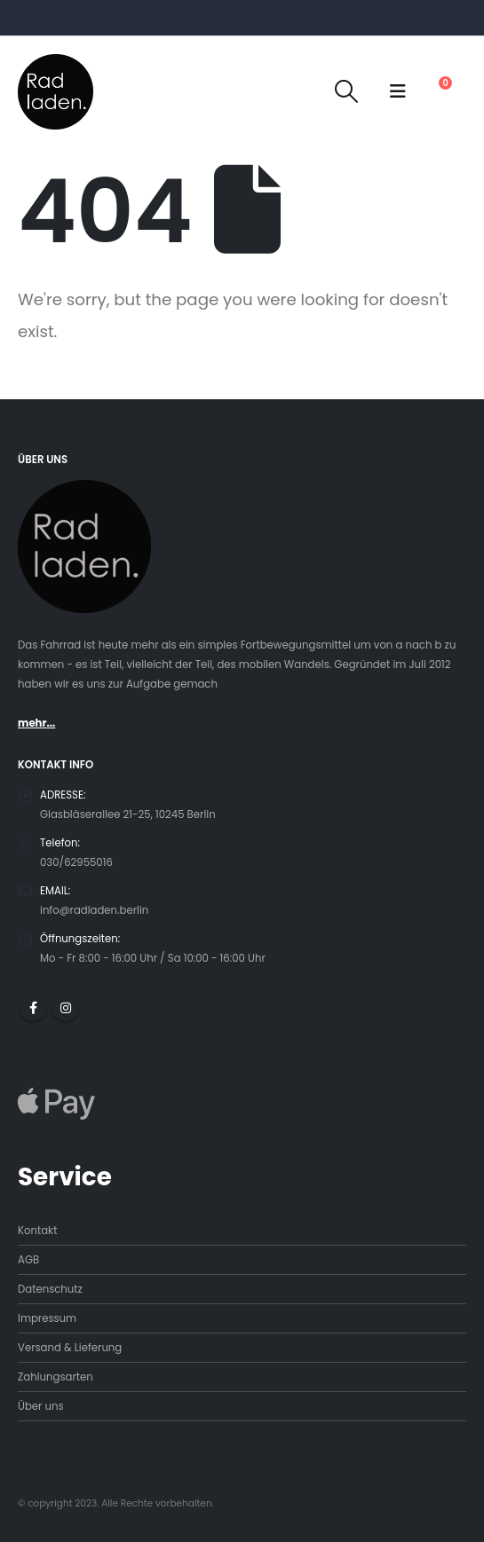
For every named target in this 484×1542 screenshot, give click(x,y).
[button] (347, 91)
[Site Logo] (55, 92)
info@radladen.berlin (94, 910)
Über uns (41, 1406)
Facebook (33, 1008)
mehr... (36, 723)
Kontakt (37, 1230)
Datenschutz (50, 1289)
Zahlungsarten (55, 1377)
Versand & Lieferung (70, 1348)
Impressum (47, 1318)
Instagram (65, 1008)
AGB (28, 1260)
